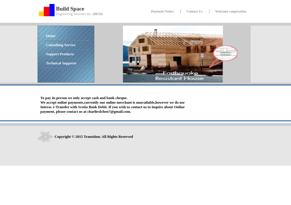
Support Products (60, 54)
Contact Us (194, 11)
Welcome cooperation (230, 11)
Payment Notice (162, 11)
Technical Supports (61, 63)
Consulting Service (61, 45)
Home (50, 36)
